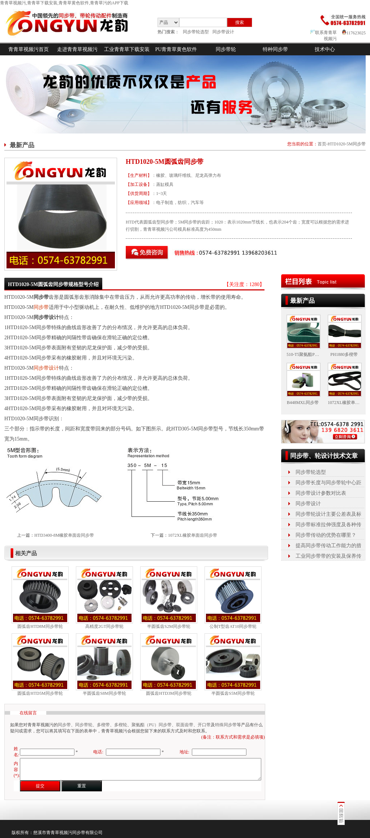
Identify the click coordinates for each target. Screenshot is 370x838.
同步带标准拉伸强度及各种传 (328, 524)
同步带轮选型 (196, 31)
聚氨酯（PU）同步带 (152, 724)
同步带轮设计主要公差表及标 (328, 514)
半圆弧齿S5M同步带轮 (232, 693)
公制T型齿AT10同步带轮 (233, 626)
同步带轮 (226, 49)
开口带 (204, 724)
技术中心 (325, 49)
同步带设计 (223, 31)
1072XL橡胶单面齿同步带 (192, 535)
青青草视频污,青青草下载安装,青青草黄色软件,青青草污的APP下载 (64, 2)
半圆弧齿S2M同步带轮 (168, 626)
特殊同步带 (226, 724)
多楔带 (103, 724)
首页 (322, 143)
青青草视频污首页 (28, 49)
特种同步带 (275, 49)
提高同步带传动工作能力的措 (328, 545)
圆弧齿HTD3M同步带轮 (168, 693)
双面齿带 (184, 724)
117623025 (354, 32)
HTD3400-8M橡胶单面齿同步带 (64, 535)
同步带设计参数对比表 (321, 493)
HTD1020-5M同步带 (347, 143)
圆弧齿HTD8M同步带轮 (40, 626)
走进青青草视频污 (77, 49)
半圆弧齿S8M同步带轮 (104, 693)
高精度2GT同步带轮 (104, 626)
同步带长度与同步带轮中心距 (328, 482)
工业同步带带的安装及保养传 (328, 556)
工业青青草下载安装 (127, 49)
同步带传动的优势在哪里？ (326, 535)
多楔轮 (120, 724)
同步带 (41, 307)
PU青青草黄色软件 (176, 49)
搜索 (239, 22)
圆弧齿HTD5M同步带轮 (40, 693)
